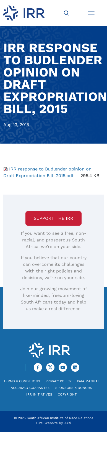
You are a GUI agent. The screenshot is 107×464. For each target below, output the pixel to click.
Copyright (67, 394)
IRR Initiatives (39, 394)
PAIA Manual (88, 381)
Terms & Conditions (22, 381)
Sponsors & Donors (73, 388)
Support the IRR (53, 218)
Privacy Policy (59, 381)
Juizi (67, 423)
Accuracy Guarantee (30, 388)
